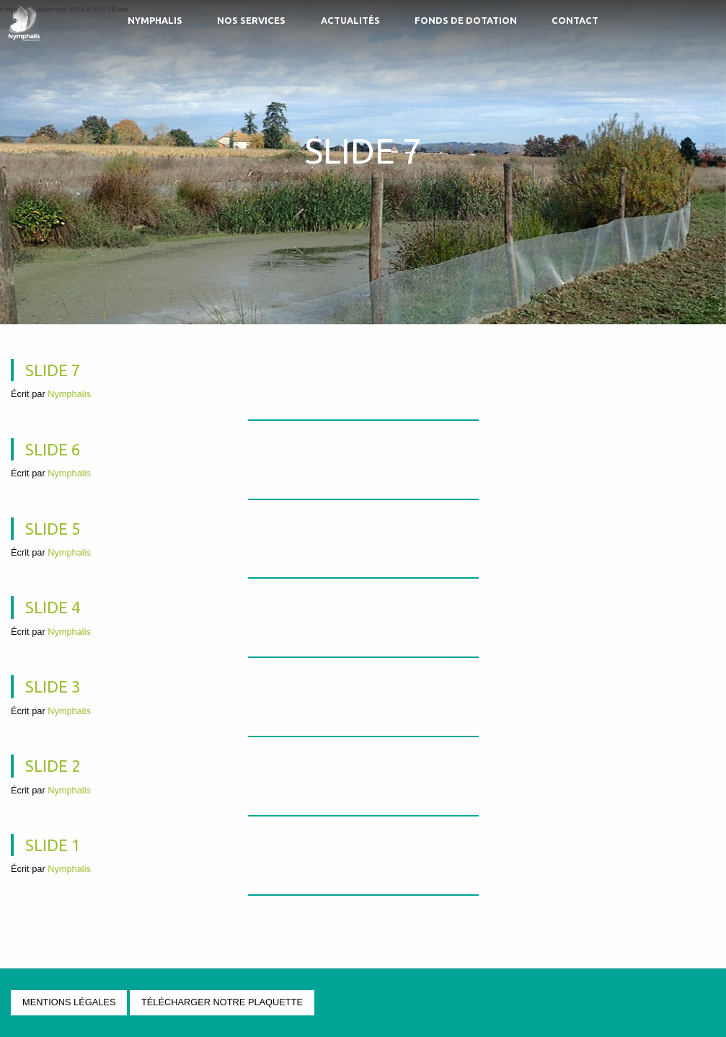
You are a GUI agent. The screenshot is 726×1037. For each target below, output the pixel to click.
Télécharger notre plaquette (222, 1002)
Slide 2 (53, 766)
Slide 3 (53, 686)
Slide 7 (53, 370)
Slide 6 (53, 449)
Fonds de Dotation (466, 20)
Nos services (251, 20)
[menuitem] (154, 22)
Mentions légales (68, 1002)
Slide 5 (53, 529)
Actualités (350, 20)
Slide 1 (53, 845)
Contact (575, 20)
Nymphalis (155, 20)
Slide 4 (53, 607)
